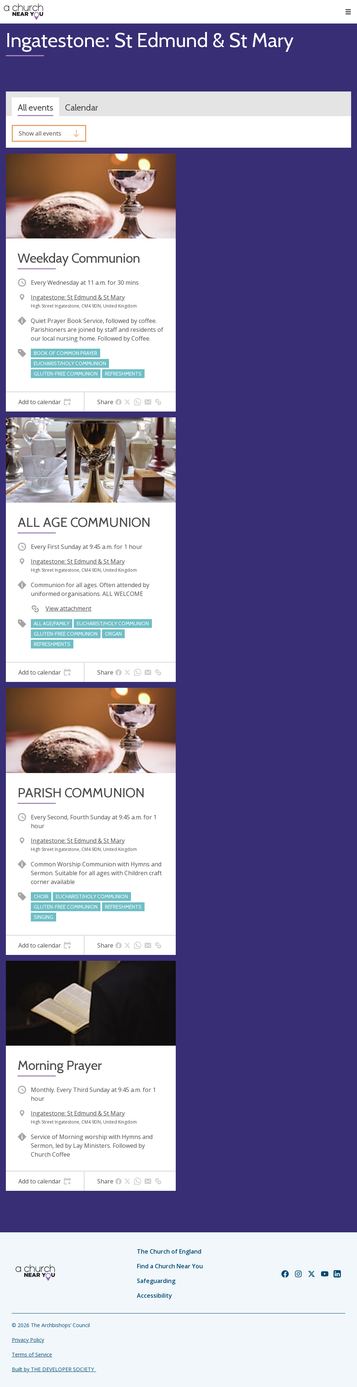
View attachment (68, 608)
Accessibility (154, 1295)
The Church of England (169, 1251)
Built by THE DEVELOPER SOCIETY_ (54, 1369)
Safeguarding (156, 1281)
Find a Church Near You (170, 1266)
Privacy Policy (28, 1339)
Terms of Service (32, 1354)
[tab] (45, 402)
